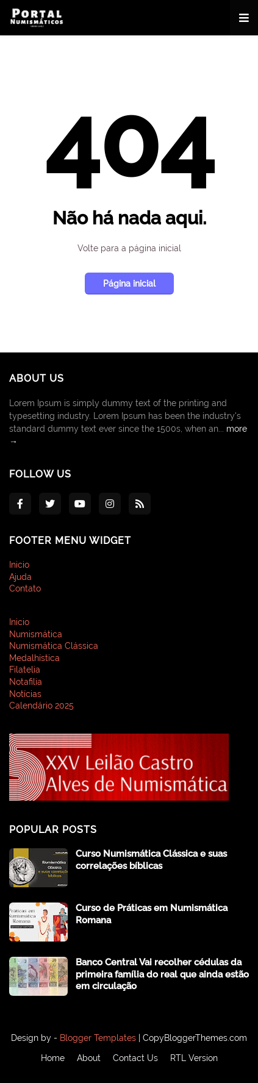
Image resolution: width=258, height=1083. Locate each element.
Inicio (19, 565)
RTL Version (194, 1058)
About (89, 1058)
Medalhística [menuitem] (34, 658)
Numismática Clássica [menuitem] (53, 646)
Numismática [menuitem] (35, 634)
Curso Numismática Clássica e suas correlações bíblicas (151, 859)
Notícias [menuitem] (25, 694)
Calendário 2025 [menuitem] (41, 705)
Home (53, 1058)
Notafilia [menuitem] (25, 682)
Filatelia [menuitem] (24, 669)
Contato (25, 588)
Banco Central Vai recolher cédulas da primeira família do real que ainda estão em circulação (162, 974)
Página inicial (129, 283)
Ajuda (20, 577)
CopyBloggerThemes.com (195, 1038)
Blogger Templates (98, 1038)
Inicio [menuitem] (19, 622)
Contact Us (135, 1058)
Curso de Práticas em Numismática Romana (152, 914)
